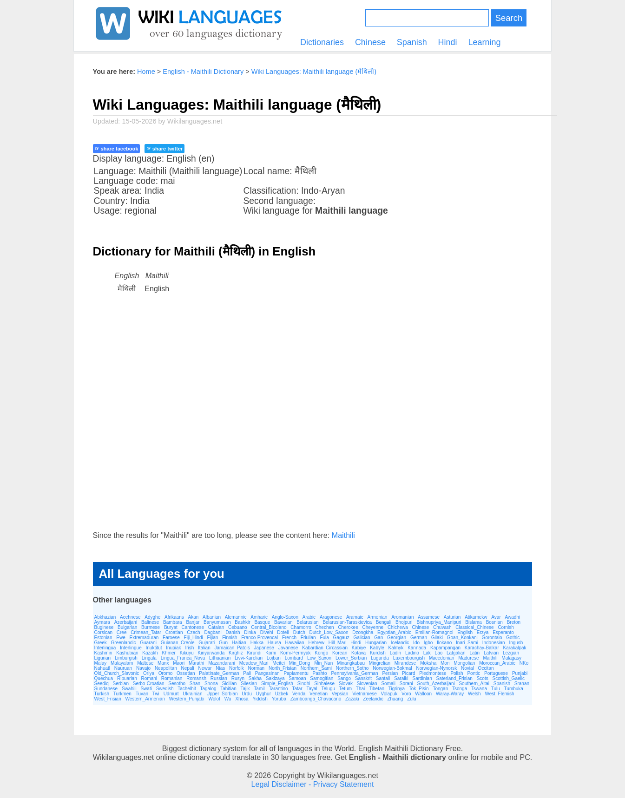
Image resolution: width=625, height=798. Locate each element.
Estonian (103, 637)
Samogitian (321, 678)
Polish (456, 673)
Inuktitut (154, 647)
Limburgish (126, 658)
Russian (219, 678)
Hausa (274, 642)
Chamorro (300, 627)
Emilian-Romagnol (434, 632)
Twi (155, 693)
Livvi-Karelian (249, 658)
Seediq (101, 683)
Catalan (216, 627)
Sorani (406, 683)
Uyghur (263, 693)
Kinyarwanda (210, 652)
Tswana (479, 688)
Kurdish (378, 652)
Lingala (149, 658)
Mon (445, 663)
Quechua (103, 678)
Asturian (452, 617)
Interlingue (131, 647)
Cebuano (237, 627)
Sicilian (229, 683)
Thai (360, 688)
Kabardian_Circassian (325, 647)
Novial (467, 668)
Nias (220, 668)
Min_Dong (299, 663)
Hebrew (316, 642)
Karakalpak (514, 647)
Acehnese (130, 617)
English (465, 632)
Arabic (309, 617)
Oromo (165, 673)
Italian (204, 647)
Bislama (473, 622)
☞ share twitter (164, 148)
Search (508, 18)
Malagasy (511, 658)
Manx (163, 663)
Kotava (358, 652)
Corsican (103, 632)
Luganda (380, 658)
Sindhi (303, 683)
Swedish (165, 688)
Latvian (491, 652)
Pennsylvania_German (354, 673)
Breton (513, 622)
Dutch (299, 632)
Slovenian (367, 683)
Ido (416, 642)
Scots (482, 678)
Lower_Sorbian (351, 658)
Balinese (150, 622)
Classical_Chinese (474, 627)
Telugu (328, 688)
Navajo (143, 668)
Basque (262, 622)
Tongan (440, 688)
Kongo (321, 652)
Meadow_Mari (254, 663)
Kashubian (127, 652)
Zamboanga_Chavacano (316, 698)
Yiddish (259, 698)
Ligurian (102, 658)
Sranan (521, 683)
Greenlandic (123, 642)
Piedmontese (432, 673)
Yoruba (279, 698)
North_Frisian (282, 668)
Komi (270, 652)
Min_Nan (323, 663)
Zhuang (395, 698)
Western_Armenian (145, 698)
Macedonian (441, 658)
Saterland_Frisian (454, 678)
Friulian (308, 637)
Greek (100, 642)
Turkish (101, 693)
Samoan (297, 678)
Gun (223, 642)
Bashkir (242, 622)
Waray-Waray (450, 693)
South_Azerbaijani (436, 683)
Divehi (266, 632)
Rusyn (237, 678)
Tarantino (278, 688)
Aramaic (354, 617)
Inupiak (173, 647)
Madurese (468, 658)
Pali (247, 673)
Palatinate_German (219, 673)
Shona (211, 683)
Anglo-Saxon (285, 617)
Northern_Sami (316, 668)
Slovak (346, 683)
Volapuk (389, 693)
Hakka (256, 642)
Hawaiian (294, 642)
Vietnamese (364, 693)
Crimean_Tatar (146, 632)
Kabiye (359, 647)
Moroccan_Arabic (497, 663)
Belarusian (307, 622)
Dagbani (212, 632)
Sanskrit (363, 678)
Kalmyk (396, 647)
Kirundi (254, 652)
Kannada (417, 647)
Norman (256, 668)
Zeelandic (373, 698)
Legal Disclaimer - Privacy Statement (312, 784)
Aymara (102, 622)
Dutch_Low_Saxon (329, 632)
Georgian (396, 637)
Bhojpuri (404, 622)
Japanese (264, 647)
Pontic (473, 673)
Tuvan (142, 693)
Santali (383, 678)
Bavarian (283, 622)
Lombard (294, 658)
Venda (298, 693)
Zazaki (352, 698)
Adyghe (152, 617)
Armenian (378, 617)
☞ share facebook (116, 148)
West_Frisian (107, 698)
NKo (524, 663)
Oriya (148, 673)
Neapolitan (166, 668)
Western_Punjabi (186, 698)
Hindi (447, 42)
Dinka (250, 632)
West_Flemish (499, 693)
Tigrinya (396, 688)
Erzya (483, 632)
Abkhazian (105, 617)
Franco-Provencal (259, 637)
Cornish (505, 627)
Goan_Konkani (462, 637)
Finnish (229, 637)
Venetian (318, 693)
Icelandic (400, 642)
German (418, 637)
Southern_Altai (474, 683)
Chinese (370, 42)
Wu (227, 698)
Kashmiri (103, 652)
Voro (406, 693)
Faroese (171, 637)
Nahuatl (102, 668)
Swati (145, 688)
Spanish (412, 42)
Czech (193, 632)
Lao (439, 652)
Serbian (120, 683)
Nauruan (123, 668)
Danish (232, 632)
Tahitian (228, 688)
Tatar (297, 688)
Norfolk (236, 668)
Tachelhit (187, 688)
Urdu (247, 693)
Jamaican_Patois (232, 647)
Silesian (249, 683)
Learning (484, 42)
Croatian (174, 632)
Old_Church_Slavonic (116, 673)
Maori (178, 663)
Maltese (145, 663)
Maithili (343, 535)
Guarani (148, 642)
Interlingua (105, 647)
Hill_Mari (338, 642)
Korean (339, 652)
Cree (122, 632)
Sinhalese (324, 683)
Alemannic (236, 617)
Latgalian (456, 652)
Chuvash (442, 627)
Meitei (278, 663)
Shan (195, 683)
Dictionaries (322, 42)
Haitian (239, 642)
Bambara (172, 622)
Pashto (320, 673)
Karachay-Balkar (482, 647)
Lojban (274, 658)
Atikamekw (476, 617)
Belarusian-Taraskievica (347, 622)
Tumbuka (513, 688)
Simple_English (277, 683)
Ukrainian (192, 693)
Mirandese (405, 663)
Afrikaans (174, 617)
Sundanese (106, 688)
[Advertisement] (313, 421)
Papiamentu (295, 673)
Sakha (255, 678)
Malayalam (122, 663)
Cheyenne (373, 627)
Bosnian (494, 622)
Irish (189, 647)
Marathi (196, 663)
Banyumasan (217, 622)
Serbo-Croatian (148, 683)
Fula (324, 637)
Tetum (345, 688)
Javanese (288, 647)
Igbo (428, 642)
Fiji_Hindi (193, 637)
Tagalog (208, 688)
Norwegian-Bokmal (392, 668)
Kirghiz (236, 652)
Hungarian (376, 642)
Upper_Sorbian (221, 693)
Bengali (383, 622)
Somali (388, 683)
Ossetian (186, 673)
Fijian (212, 637)
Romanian (172, 678)
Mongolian (464, 663)
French (289, 637)
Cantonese (193, 627)
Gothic (513, 637)
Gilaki (437, 637)
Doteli (283, 632)
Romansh (196, 678)
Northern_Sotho (352, 668)
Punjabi (519, 673)
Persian (390, 673)
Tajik (245, 688)
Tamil (259, 688)
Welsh (474, 693)
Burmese (150, 627)
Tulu (495, 688)
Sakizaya (275, 678)
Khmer (168, 652)
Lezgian (511, 652)
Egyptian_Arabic (394, 632)
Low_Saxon (319, 658)
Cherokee (348, 627)
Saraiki (401, 678)
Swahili (129, 688)
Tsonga (459, 688)
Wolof (214, 698)
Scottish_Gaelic (508, 678)
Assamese (429, 617)
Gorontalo (492, 637)
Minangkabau (351, 663)
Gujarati (206, 642)
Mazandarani (221, 663)
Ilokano (444, 642)
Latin (474, 652)
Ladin (395, 652)
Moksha (428, 663)
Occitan (486, 668)
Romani (149, 678)
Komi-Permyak (295, 652)
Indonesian (493, 642)
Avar (495, 617)
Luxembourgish (409, 658)
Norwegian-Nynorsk (436, 668)
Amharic (259, 617)
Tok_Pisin (419, 688)
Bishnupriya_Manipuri (438, 622)
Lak (427, 652)
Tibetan (376, 688)
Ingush (516, 642)
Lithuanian (219, 658)
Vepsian (340, 693)
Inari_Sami (467, 642)
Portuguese (496, 673)
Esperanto (503, 632)
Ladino (412, 652)
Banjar (192, 622)
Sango (344, 678)
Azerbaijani (125, 622)
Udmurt (171, 693)
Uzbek (281, 693)
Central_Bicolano (268, 627)
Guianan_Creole (178, 642)
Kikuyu (187, 652)
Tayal (311, 688)
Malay (100, 663)
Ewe (120, 637)
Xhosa (241, 698)
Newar (205, 668)
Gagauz (341, 637)
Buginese (104, 627)
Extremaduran (144, 637)
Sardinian (422, 678)
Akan (193, 617)
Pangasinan (267, 673)
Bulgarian (127, 627)
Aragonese (331, 617)
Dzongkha (362, 632)
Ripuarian (127, 678)
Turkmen (122, 693)
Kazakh (150, 652)
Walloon (423, 693)
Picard (408, 673)
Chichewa (398, 627)
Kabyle (377, 647)
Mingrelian (379, 663)
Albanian (212, 617)
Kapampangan (445, 647)
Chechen (325, 627)
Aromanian (402, 617)
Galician (361, 637)
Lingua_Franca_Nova (183, 658)
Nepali (187, 668)
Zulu (411, 698)
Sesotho (176, 683)
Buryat (171, 627)
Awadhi (512, 617)
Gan (378, 637)
